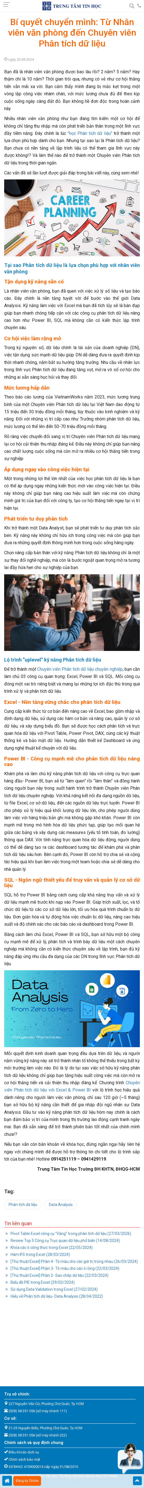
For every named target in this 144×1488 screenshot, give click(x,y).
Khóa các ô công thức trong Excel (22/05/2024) (51, 1247)
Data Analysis (61, 1204)
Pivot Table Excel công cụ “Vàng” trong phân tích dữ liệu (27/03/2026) (70, 1233)
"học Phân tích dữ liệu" (90, 133)
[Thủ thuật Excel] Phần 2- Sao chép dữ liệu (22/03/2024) (59, 1275)
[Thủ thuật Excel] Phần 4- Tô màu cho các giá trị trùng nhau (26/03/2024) (74, 1261)
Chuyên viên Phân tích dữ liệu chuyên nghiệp (80, 669)
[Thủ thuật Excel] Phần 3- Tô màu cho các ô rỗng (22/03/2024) (64, 1268)
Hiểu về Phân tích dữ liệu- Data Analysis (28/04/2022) (56, 1296)
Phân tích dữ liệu (23, 1204)
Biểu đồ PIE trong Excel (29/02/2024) (42, 1282)
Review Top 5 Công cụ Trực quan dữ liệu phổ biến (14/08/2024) (65, 1240)
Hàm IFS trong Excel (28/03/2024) (40, 1254)
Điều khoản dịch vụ (24, 1452)
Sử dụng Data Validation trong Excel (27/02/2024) (54, 1289)
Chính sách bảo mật (24, 1459)
